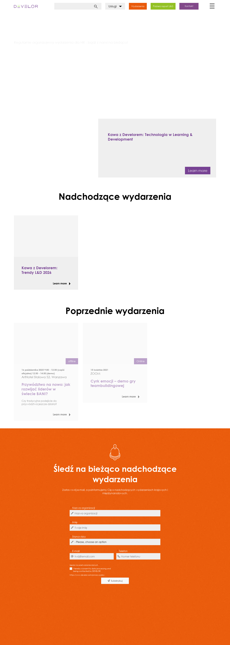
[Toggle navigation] (211, 7)
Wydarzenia (137, 6)
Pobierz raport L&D (163, 6)
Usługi (115, 6)
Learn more (197, 171)
